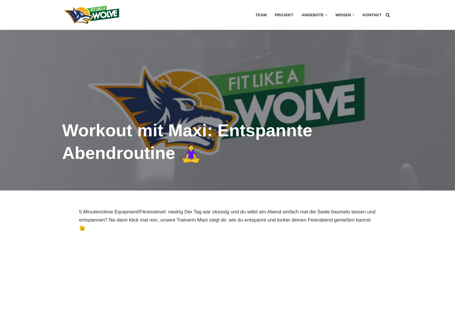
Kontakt (372, 15)
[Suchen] (388, 15)
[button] (326, 15)
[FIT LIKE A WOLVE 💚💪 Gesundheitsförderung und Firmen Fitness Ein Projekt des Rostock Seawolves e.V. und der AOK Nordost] (91, 15)
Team (261, 15)
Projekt (284, 15)
